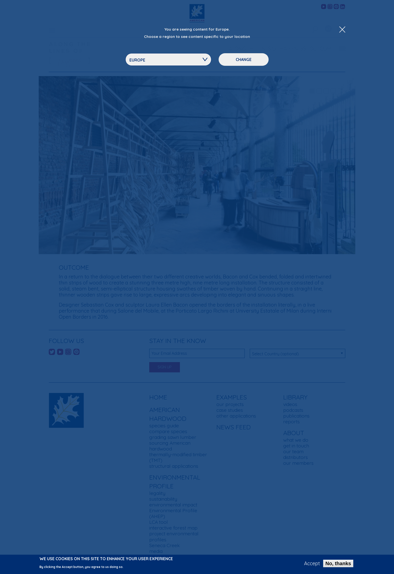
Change (244, 59)
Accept (312, 563)
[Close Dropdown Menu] (342, 30)
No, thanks (338, 563)
